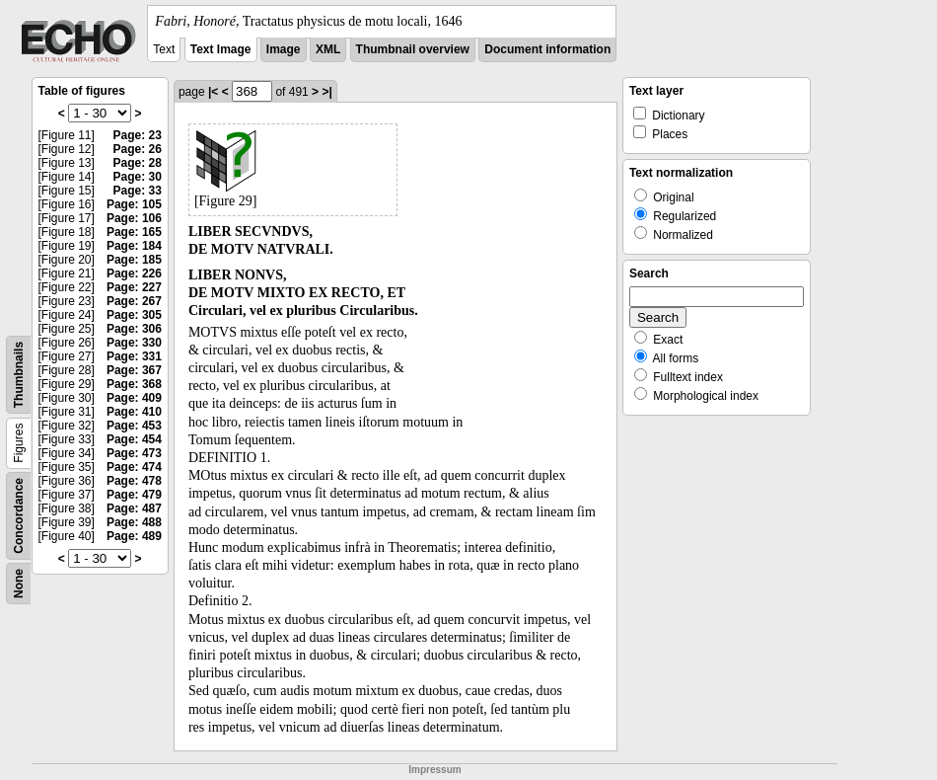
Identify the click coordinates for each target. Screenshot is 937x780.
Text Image (221, 49)
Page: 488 (134, 522)
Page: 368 (134, 384)
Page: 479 (134, 495)
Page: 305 (134, 315)
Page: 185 (134, 260)
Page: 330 (134, 343)
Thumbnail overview (412, 49)
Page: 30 (137, 177)
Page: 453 (134, 425)
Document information (547, 49)
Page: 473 (134, 453)
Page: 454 (134, 439)
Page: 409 (134, 398)
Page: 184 (134, 246)
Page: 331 (134, 356)
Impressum (434, 769)
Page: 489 (134, 536)
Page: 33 (137, 190)
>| (326, 92)
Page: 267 (134, 301)
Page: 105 (134, 204)
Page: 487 (134, 508)
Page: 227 (134, 287)
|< (213, 92)
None (19, 583)
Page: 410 (134, 412)
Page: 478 (134, 481)
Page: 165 (134, 232)
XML (328, 49)
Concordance (19, 516)
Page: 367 (134, 370)
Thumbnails (19, 375)
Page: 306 (134, 329)
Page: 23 (137, 135)
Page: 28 (137, 163)
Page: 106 (134, 218)
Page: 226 (134, 273)
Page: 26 (137, 149)
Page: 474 (134, 467)
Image (283, 49)
